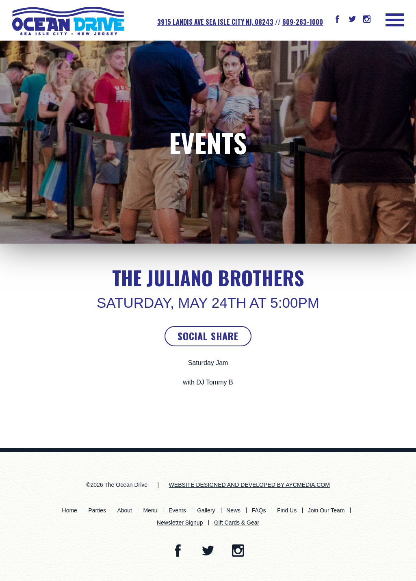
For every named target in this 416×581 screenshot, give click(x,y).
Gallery (206, 510)
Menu (150, 510)
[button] (337, 20)
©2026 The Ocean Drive (116, 485)
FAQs (258, 510)
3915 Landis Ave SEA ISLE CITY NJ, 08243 (215, 22)
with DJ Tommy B (208, 382)
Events (208, 142)
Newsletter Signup (180, 522)
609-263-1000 (302, 22)
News (233, 510)
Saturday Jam (208, 362)
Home (69, 510)
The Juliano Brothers (208, 277)
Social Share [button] (208, 335)
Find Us (287, 510)
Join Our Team (326, 510)
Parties (97, 510)
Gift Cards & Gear (236, 522)
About (124, 510)
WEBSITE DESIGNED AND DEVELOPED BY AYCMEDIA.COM (249, 485)
